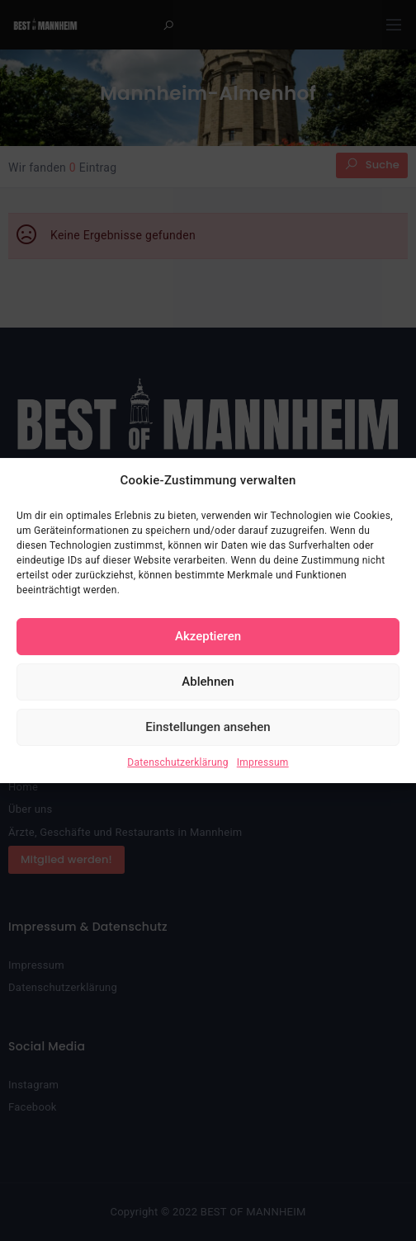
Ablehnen (208, 681)
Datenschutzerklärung (177, 762)
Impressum (263, 762)
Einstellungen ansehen (207, 727)
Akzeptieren (208, 636)
